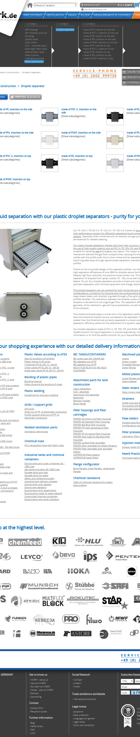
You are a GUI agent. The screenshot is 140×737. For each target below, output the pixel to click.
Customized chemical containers (41, 496)
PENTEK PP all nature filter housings (91, 433)
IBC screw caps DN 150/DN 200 (88, 358)
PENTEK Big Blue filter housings (89, 424)
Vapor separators (82, 388)
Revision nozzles (81, 400)
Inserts (125, 358)
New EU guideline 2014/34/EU (39, 358)
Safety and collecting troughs (39, 478)
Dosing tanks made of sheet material (43, 493)
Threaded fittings (131, 364)
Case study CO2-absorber (86, 394)
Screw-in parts (129, 361)
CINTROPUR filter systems (86, 454)
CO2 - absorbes (81, 391)
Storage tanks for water (36, 475)
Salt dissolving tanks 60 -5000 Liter (42, 469)
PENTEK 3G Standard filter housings (91, 421)
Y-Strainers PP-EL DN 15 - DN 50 (40, 364)
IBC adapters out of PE (84, 361)
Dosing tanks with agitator (38, 484)
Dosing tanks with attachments (40, 490)
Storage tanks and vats (36, 472)
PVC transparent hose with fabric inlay (44, 445)
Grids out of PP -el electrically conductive (45, 411)
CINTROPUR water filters (85, 457)
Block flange (79, 403)
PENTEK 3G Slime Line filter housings (92, 418)
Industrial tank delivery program (41, 481)
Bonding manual (33, 381)
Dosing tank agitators (35, 487)
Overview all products (28, 96)
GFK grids (29, 408)
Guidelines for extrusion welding (41, 395)
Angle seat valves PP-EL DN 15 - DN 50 (44, 370)
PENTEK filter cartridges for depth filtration (95, 445)
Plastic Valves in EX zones (37, 361)
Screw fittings (129, 367)
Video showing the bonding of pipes (43, 384)
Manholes (78, 397)
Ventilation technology (36, 431)
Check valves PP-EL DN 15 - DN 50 (41, 367)
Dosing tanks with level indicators (41, 499)
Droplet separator (32, 72)
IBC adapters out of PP (85, 364)
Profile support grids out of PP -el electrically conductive (41, 416)
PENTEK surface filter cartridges (89, 442)
